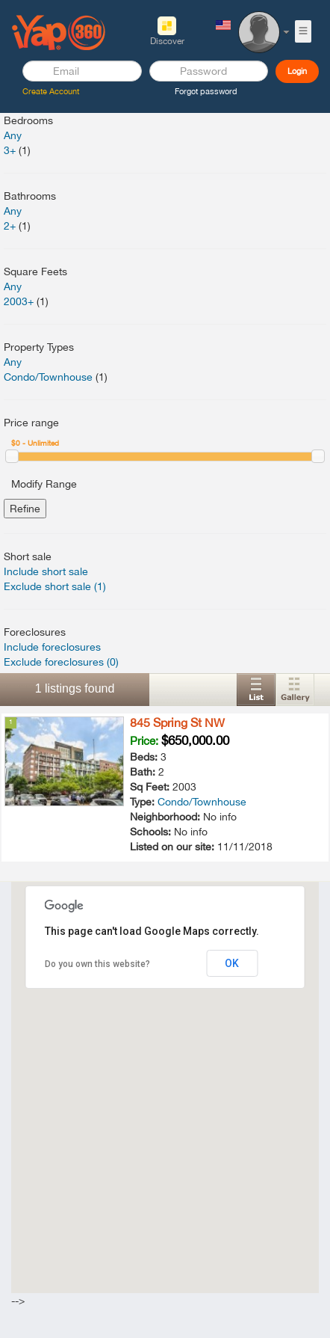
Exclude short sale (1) (55, 586)
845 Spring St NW (177, 722)
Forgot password (206, 91)
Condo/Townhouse (48, 377)
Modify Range (44, 484)
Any (13, 135)
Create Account (50, 91)
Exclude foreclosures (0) (61, 662)
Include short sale (46, 571)
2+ (10, 226)
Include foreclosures (52, 647)
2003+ (19, 301)
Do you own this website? (97, 964)
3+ (10, 150)
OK (232, 963)
